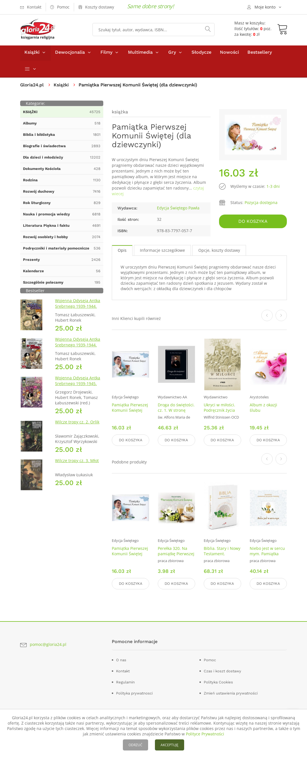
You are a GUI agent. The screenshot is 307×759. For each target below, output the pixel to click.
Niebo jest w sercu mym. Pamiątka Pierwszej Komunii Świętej (267, 557)
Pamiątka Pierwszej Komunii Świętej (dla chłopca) (130, 412)
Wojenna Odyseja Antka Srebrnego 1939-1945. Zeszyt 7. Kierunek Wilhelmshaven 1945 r (77, 388)
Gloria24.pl (32, 86)
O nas (121, 660)
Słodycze (201, 53)
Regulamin (125, 682)
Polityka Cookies (218, 682)
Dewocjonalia (70, 53)
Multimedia (140, 53)
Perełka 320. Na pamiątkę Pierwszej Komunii (176, 554)
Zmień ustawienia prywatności (231, 693)
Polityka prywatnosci (134, 693)
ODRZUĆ (135, 745)
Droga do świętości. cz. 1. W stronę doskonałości (176, 412)
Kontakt (123, 671)
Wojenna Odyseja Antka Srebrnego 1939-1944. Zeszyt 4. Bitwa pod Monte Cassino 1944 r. (77, 349)
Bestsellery (259, 53)
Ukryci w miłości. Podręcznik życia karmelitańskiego (220, 412)
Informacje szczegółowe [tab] (162, 251)
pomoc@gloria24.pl (48, 645)
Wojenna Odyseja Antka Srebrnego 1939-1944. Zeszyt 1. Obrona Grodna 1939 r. (78, 310)
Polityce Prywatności (205, 734)
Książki (31, 53)
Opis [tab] (122, 251)
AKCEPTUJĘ (169, 745)
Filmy (106, 53)
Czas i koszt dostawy (222, 671)
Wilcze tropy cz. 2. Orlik (77, 423)
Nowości (229, 53)
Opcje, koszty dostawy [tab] (219, 251)
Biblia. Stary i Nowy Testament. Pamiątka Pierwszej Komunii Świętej (222, 557)
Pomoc (210, 660)
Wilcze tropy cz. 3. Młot (77, 462)
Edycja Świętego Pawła (178, 209)
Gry (172, 53)
